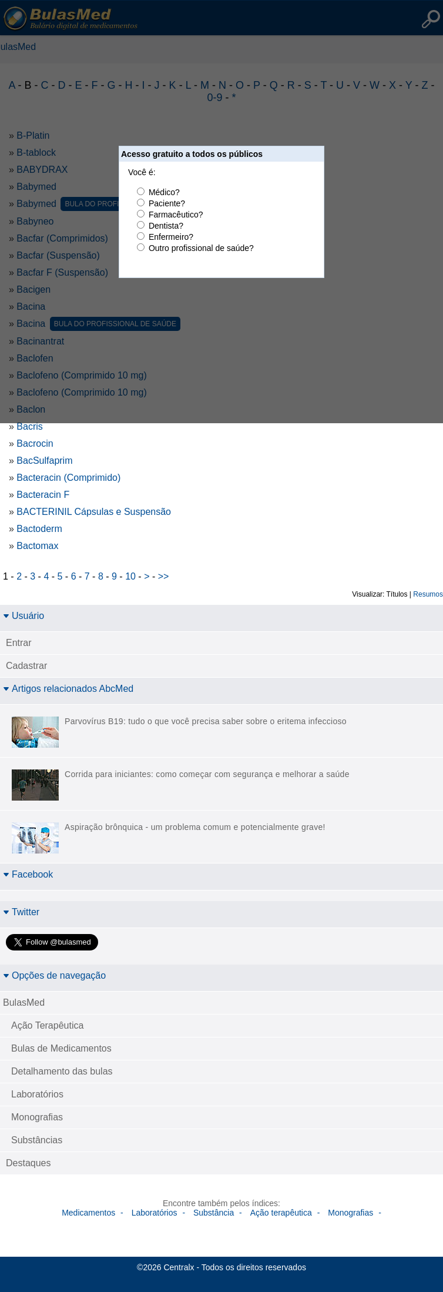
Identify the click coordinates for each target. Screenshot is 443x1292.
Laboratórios (37, 1094)
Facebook (28, 874)
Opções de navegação (54, 975)
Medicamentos (88, 1212)
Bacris (29, 426)
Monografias (37, 1117)
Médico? (164, 192)
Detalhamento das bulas (62, 1071)
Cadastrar (26, 666)
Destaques (28, 1163)
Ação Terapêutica (47, 1025)
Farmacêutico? (176, 214)
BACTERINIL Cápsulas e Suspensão (93, 512)
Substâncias (36, 1140)
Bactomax (37, 546)
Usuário (23, 616)
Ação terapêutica (281, 1212)
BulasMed (24, 1003)
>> (163, 576)
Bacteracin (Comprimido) (68, 478)
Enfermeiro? (171, 237)
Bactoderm (39, 529)
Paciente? (167, 203)
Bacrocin (34, 443)
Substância (213, 1212)
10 (130, 576)
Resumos (428, 594)
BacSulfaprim (44, 461)
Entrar (19, 643)
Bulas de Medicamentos (61, 1048)
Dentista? (166, 225)
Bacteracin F (42, 495)
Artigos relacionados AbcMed (68, 689)
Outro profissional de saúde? (201, 248)
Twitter (21, 912)
